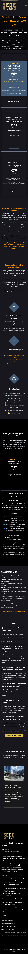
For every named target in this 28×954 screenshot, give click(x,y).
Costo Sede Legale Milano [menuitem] (8, 923)
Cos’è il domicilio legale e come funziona (14, 611)
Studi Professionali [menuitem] (21, 932)
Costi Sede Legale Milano (8, 904)
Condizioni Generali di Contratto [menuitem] (9, 935)
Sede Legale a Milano (7, 902)
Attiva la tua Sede (18, 902)
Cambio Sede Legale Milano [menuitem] (8, 926)
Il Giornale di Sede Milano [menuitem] (8, 932)
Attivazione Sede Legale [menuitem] (7, 929)
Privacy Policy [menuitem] (23, 935)
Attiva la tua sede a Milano (14, 101)
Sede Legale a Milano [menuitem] (7, 920)
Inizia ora (14, 191)
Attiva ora (14, 146)
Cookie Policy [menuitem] (5, 938)
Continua (8, 805)
